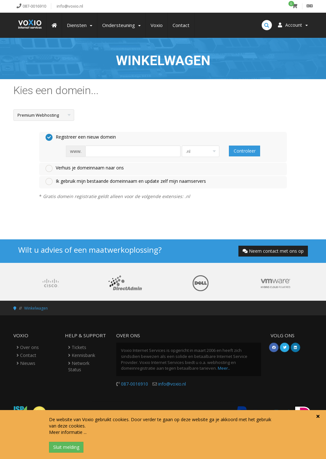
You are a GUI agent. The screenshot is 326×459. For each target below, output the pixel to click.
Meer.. (224, 368)
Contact (26, 355)
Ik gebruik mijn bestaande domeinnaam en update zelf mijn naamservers (126, 181)
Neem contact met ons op (273, 251)
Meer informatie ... (68, 432)
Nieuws (26, 363)
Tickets (77, 347)
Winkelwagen (36, 308)
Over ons (28, 347)
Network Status (78, 366)
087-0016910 (134, 384)
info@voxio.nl (172, 384)
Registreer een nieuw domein (81, 137)
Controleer (245, 151)
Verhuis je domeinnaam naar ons (85, 168)
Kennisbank (81, 355)
